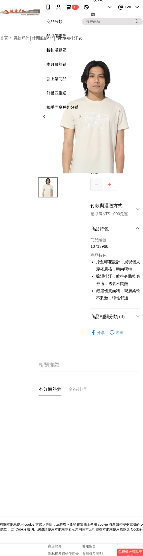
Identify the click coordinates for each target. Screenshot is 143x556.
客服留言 (89, 546)
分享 (97, 333)
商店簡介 (55, 546)
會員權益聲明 (92, 554)
